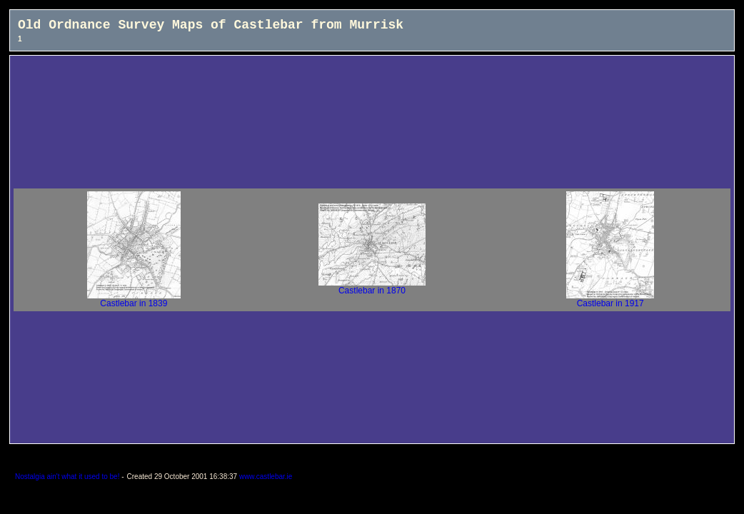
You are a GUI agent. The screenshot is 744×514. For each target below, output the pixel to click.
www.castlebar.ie (265, 476)
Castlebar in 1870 (372, 287)
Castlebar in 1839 (134, 299)
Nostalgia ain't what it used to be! (67, 476)
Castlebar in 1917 (610, 299)
